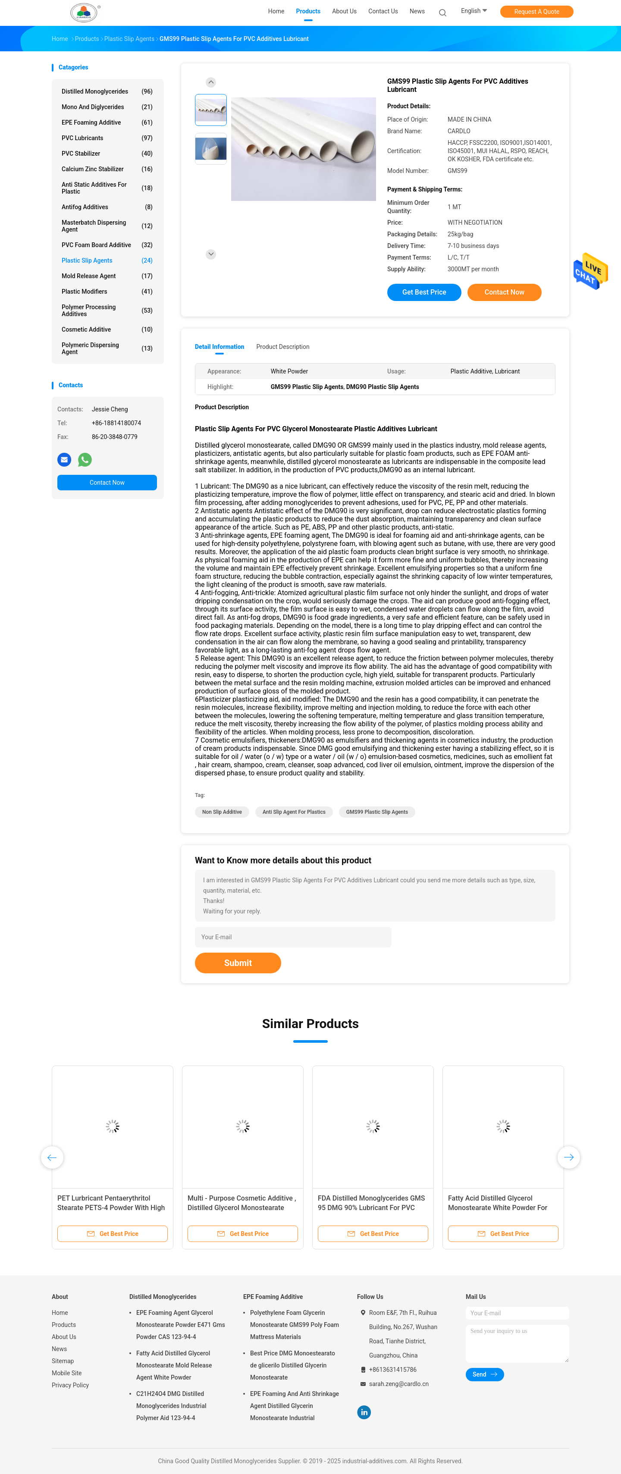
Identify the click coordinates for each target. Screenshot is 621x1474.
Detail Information (219, 346)
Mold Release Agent (107, 276)
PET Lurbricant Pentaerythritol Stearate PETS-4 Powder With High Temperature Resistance (111, 1207)
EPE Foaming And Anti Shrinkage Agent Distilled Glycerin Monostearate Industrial (294, 1405)
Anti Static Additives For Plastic (107, 188)
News (59, 1348)
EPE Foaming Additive (107, 122)
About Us (64, 1336)
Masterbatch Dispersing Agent (107, 226)
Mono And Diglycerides (107, 107)
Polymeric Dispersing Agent (107, 348)
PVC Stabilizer (107, 153)
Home (60, 1312)
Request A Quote (536, 11)
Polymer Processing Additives (107, 310)
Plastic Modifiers (107, 291)
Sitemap (63, 1361)
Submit (238, 963)
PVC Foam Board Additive (107, 245)
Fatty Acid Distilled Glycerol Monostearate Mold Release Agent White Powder (174, 1365)
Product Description (282, 346)
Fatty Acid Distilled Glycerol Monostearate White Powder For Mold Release (497, 1207)
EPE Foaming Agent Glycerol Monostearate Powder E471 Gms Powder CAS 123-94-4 (180, 1324)
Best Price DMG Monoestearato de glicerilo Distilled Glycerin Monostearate (292, 1365)
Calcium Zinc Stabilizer (107, 169)
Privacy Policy (70, 1385)
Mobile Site (67, 1373)
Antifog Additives (107, 207)
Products (64, 1324)
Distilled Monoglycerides (107, 91)
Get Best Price (424, 292)
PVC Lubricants (107, 138)
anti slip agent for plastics (294, 812)
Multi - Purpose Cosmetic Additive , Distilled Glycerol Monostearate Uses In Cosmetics (242, 1207)
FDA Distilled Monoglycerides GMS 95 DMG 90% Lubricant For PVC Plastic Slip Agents (371, 1207)
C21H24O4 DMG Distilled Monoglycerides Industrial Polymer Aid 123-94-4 (171, 1405)
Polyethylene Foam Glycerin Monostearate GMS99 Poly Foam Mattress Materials (294, 1324)
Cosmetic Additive (107, 329)
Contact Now (107, 482)
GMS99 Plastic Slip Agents (377, 812)
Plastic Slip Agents (107, 260)
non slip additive (222, 812)
